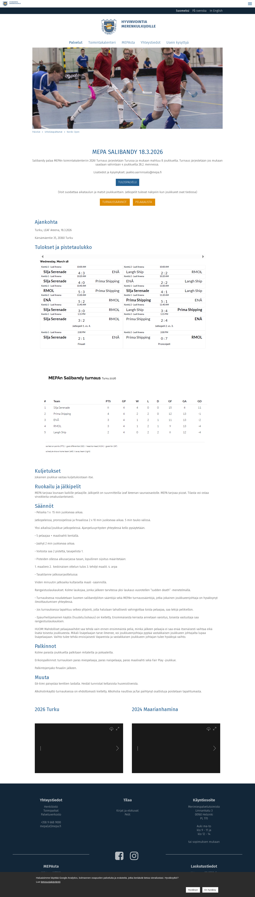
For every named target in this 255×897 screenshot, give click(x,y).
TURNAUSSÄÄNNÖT (114, 194)
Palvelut (75, 35)
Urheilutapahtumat (53, 124)
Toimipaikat (50, 803)
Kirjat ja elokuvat (127, 803)
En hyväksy (210, 890)
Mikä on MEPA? (50, 865)
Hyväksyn (193, 890)
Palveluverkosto (50, 807)
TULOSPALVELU (127, 175)
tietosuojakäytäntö (50, 881)
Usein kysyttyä (177, 35)
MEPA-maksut (50, 869)
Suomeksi (182, 3)
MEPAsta (128, 35)
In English (216, 3)
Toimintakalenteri (102, 35)
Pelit (127, 807)
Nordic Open (73, 124)
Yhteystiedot (151, 35)
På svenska (199, 3)
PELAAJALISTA (144, 194)
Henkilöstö (50, 799)
